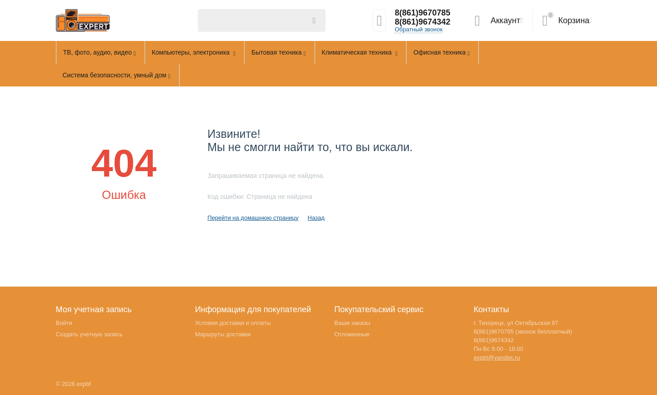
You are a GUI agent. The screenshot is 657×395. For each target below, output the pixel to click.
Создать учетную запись (89, 334)
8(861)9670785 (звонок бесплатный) (523, 331)
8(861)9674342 (422, 21)
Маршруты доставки (223, 334)
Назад (315, 217)
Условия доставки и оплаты (233, 322)
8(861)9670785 (422, 12)
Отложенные (352, 334)
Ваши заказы (352, 322)
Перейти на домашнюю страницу (252, 217)
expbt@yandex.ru (497, 357)
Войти (64, 322)
